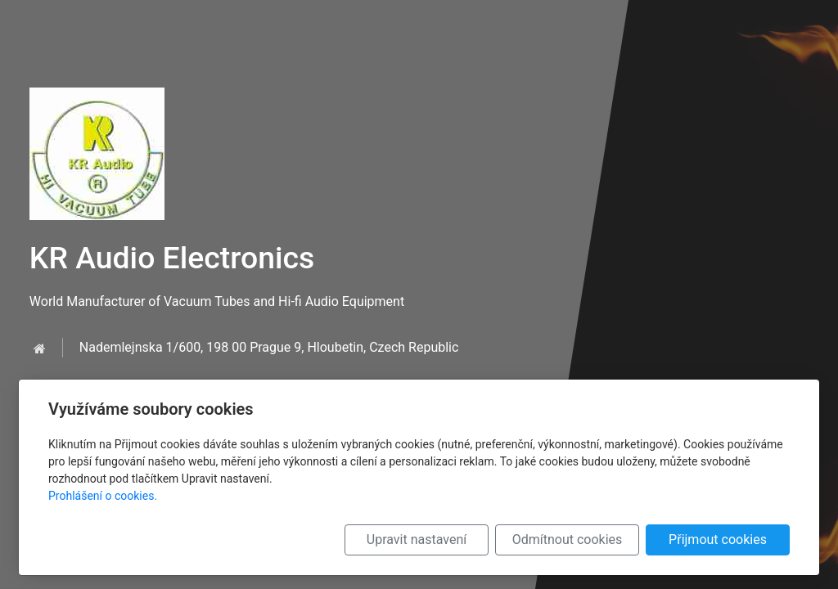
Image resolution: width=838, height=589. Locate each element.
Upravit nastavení (416, 539)
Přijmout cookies (718, 539)
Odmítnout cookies (567, 539)
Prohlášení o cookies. (102, 495)
